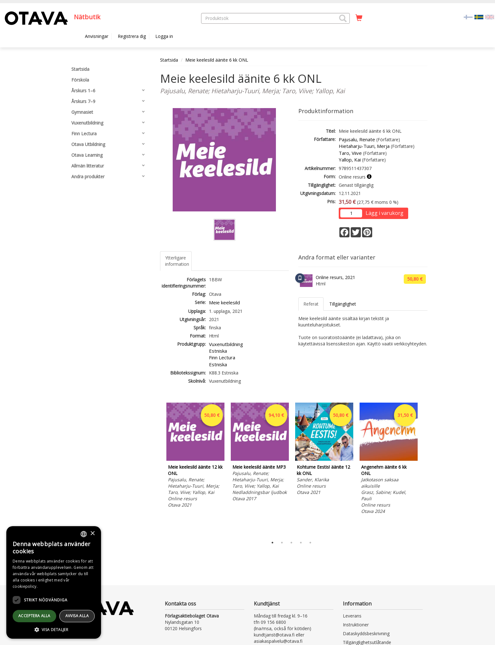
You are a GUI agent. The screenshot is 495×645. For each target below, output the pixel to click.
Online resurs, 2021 (335, 277)
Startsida (169, 60)
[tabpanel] (195, 456)
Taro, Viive (350, 153)
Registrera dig (132, 36)
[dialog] (53, 582)
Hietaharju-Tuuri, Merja (364, 146)
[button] (343, 18)
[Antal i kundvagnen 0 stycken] (359, 18)
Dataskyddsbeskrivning (366, 633)
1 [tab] (272, 542)
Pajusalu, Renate (357, 139)
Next (424, 468)
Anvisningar (96, 36)
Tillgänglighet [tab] (342, 304)
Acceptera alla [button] (34, 615)
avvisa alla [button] (77, 615)
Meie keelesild (224, 302)
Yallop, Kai (350, 159)
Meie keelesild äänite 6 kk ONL (216, 60)
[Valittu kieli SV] (479, 17)
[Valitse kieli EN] (489, 17)
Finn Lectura (222, 357)
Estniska (218, 351)
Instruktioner (356, 625)
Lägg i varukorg (384, 213)
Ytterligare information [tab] (177, 261)
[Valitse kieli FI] (468, 17)
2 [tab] (282, 542)
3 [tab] (291, 542)
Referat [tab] (311, 304)
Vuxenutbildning (226, 344)
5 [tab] (310, 542)
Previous (158, 468)
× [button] (92, 533)
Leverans (352, 616)
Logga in (164, 36)
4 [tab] (301, 542)
